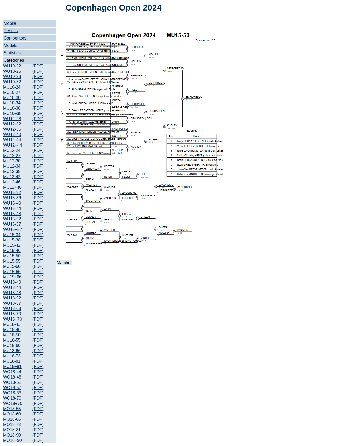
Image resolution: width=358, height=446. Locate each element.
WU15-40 (12, 203)
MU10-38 (12, 108)
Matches (64, 262)
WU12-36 (12, 129)
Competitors (15, 38)
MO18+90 (12, 440)
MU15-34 (12, 234)
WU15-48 (12, 213)
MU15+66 (12, 277)
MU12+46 (12, 187)
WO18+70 (12, 403)
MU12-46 (12, 182)
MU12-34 (12, 166)
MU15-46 (12, 250)
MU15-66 (12, 271)
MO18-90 (12, 435)
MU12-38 (12, 171)
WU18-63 (12, 308)
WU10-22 (12, 66)
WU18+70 (12, 319)
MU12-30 (12, 161)
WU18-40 (12, 282)
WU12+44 (12, 145)
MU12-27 (12, 155)
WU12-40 (12, 134)
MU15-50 (12, 256)
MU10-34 (12, 103)
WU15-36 (12, 198)
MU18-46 (12, 329)
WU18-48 (12, 292)
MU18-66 (12, 350)
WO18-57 (12, 387)
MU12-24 (12, 150)
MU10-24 (12, 87)
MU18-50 (12, 335)
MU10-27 (12, 92)
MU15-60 (12, 266)
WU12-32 (12, 124)
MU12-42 (12, 176)
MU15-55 (12, 261)
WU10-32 (12, 82)
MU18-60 (12, 345)
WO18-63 (12, 393)
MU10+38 (12, 113)
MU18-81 (12, 361)
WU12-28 (12, 119)
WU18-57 (12, 303)
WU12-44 (12, 140)
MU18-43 (12, 324)
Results (11, 30)
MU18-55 (12, 340)
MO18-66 (12, 419)
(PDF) (38, 66)
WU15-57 (12, 224)
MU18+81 (12, 366)
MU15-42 (12, 245)
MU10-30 (12, 97)
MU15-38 (12, 240)
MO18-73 (12, 424)
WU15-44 (12, 208)
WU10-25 (12, 71)
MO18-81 (12, 430)
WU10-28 (12, 76)
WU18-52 (12, 298)
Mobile (10, 23)
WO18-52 (12, 382)
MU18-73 (12, 356)
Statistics (12, 53)
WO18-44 (12, 372)
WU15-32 (12, 192)
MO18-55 (12, 408)
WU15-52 (12, 219)
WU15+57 (12, 229)
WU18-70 (12, 314)
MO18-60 (12, 414)
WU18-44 (12, 287)
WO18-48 (12, 377)
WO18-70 (12, 398)
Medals (10, 45)
